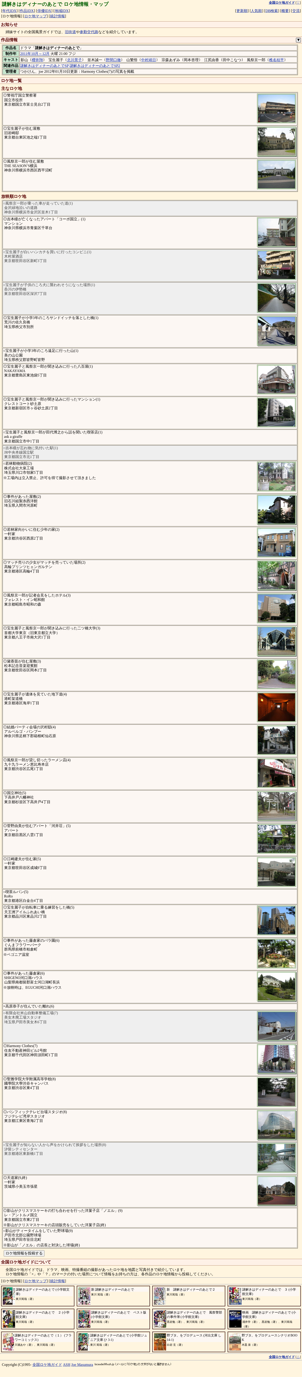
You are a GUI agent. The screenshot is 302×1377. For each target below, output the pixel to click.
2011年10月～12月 (35, 54)
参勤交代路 (89, 32)
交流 (296, 11)
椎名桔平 (276, 60)
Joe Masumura (82, 1365)
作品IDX (27, 11)
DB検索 (271, 11)
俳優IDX (44, 11)
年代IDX (9, 11)
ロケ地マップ (35, 16)
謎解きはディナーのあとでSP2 (95, 66)
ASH (66, 1365)
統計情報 (57, 16)
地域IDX (62, 11)
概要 (285, 11)
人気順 (256, 11)
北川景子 (74, 60)
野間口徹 (113, 60)
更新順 (242, 11)
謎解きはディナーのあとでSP (44, 66)
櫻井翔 (37, 60)
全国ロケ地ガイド (47, 1365)
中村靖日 (148, 60)
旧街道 (70, 32)
